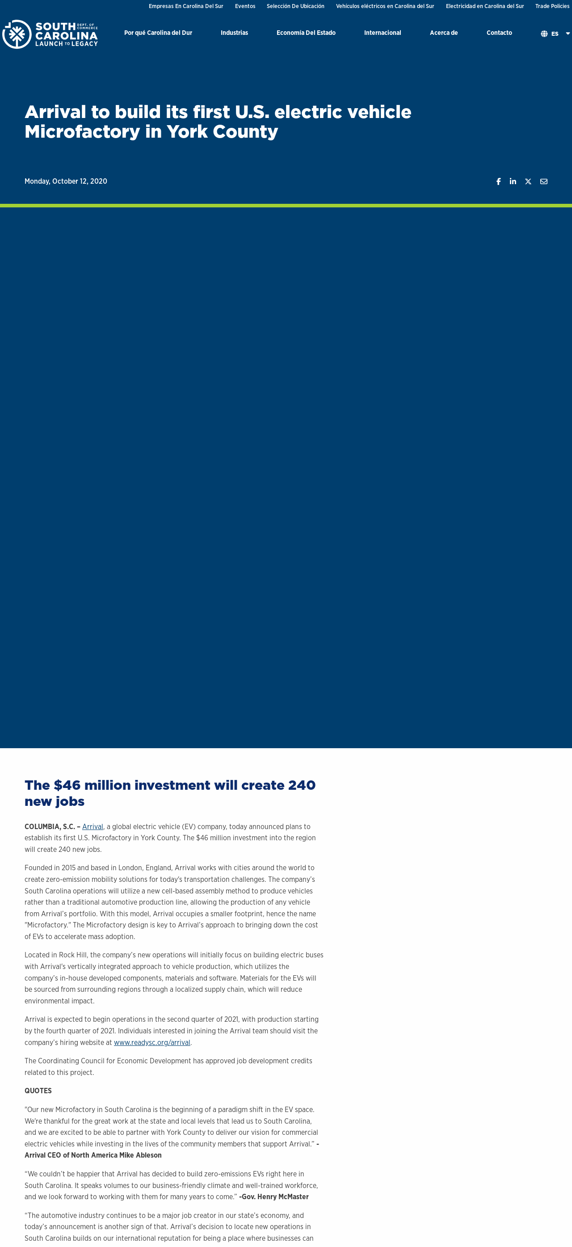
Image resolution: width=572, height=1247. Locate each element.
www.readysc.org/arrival (152, 1042)
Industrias (234, 32)
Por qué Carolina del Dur (158, 32)
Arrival (92, 826)
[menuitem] (158, 34)
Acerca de (444, 32)
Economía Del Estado (306, 32)
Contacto (499, 32)
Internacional (382, 32)
